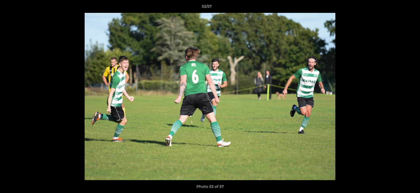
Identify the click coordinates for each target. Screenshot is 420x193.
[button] (397, 7)
